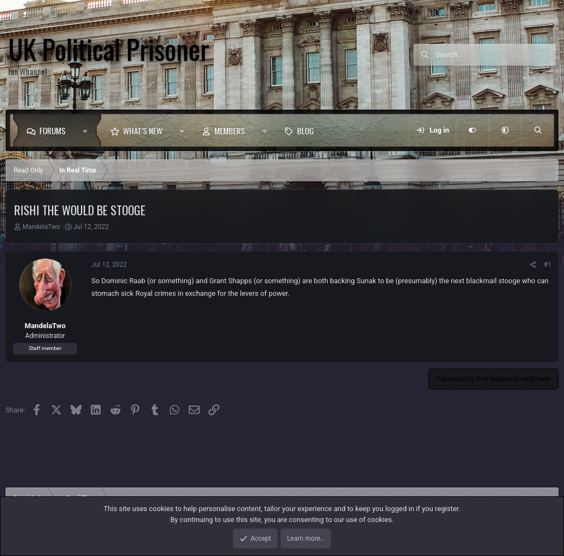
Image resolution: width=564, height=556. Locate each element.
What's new (142, 130)
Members (229, 130)
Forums (52, 130)
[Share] (533, 264)
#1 (547, 264)
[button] (88, 130)
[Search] (495, 55)
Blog (305, 130)
